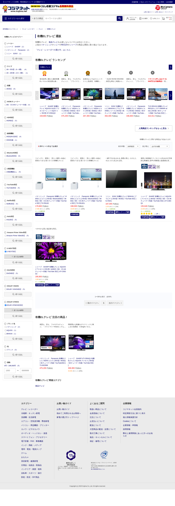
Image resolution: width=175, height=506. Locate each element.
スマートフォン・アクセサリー (34, 437)
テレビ (41, 29)
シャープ (73, 45)
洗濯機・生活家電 (28, 417)
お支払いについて (97, 421)
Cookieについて (129, 421)
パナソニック (46, 45)
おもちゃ (25, 457)
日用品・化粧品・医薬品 (31, 465)
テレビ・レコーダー (28, 29)
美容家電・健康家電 (29, 461)
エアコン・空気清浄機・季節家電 (35, 421)
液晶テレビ (53, 42)
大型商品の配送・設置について (103, 429)
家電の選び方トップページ (68, 417)
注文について (95, 417)
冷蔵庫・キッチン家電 (30, 413)
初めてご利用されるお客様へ (69, 413)
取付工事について (97, 433)
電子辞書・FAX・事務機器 (32, 441)
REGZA (64, 45)
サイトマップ (169, 12)
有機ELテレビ (51, 29)
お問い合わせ (159, 12)
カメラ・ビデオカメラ (30, 429)
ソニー (56, 45)
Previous (37, 95)
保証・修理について (98, 441)
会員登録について (97, 413)
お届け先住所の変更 (37, 9)
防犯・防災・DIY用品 (30, 477)
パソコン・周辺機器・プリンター (35, 425)
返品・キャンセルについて (101, 437)
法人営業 (160, 2)
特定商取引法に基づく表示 (134, 413)
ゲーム (24, 453)
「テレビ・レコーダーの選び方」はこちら (52, 50)
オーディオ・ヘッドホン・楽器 (34, 433)
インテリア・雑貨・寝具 (31, 469)
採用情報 (126, 429)
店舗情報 (135, 2)
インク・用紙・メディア (31, 445)
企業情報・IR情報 (130, 425)
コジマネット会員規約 (132, 409)
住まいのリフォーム (147, 2)
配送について (95, 425)
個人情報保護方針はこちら (98, 469)
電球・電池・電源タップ (31, 449)
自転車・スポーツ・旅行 (31, 473)
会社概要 (169, 2)
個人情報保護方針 (130, 417)
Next (170, 95)
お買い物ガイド (148, 12)
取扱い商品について (98, 409)
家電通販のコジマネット (10, 29)
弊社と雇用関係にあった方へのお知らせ (138, 434)
